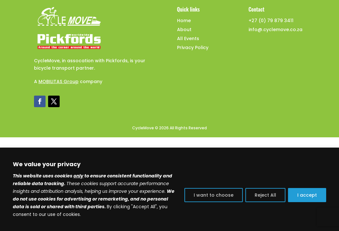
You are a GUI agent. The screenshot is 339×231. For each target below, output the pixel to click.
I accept (307, 195)
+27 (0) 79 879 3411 (271, 20)
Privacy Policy (192, 47)
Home (184, 20)
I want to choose (213, 195)
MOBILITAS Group (58, 81)
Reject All (265, 195)
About (184, 29)
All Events (188, 38)
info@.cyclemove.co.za (275, 29)
